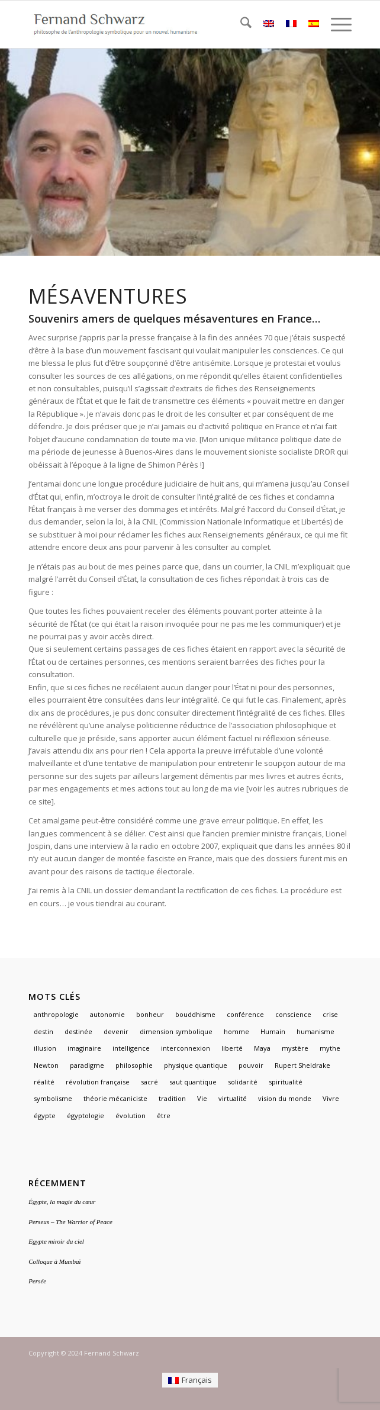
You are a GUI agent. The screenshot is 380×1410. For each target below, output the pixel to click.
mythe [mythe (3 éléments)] (330, 1048)
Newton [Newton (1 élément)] (46, 1065)
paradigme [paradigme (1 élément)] (87, 1065)
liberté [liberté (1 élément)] (232, 1048)
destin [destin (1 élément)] (43, 1031)
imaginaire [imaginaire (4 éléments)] (84, 1048)
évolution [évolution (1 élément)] (130, 1115)
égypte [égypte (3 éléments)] (45, 1115)
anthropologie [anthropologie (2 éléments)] (56, 1014)
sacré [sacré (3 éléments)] (149, 1081)
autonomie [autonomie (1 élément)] (107, 1014)
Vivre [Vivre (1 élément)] (331, 1098)
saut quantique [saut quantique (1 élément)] (193, 1081)
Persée (37, 1281)
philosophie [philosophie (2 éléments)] (134, 1065)
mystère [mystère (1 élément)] (295, 1048)
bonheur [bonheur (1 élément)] (150, 1014)
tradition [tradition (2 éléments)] (172, 1098)
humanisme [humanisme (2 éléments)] (315, 1031)
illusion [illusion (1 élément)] (45, 1048)
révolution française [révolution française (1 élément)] (98, 1081)
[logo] (157, 24)
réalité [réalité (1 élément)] (44, 1081)
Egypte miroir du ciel (56, 1241)
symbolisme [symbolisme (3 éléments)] (53, 1098)
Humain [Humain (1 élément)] (272, 1031)
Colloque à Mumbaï (54, 1261)
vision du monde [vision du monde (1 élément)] (284, 1098)
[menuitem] (240, 24)
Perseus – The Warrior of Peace (70, 1221)
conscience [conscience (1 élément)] (293, 1014)
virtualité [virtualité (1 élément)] (232, 1098)
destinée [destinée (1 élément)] (78, 1031)
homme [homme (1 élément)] (236, 1031)
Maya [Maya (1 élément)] (262, 1048)
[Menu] (335, 24)
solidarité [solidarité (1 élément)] (242, 1081)
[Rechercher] (240, 24)
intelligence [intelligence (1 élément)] (131, 1048)
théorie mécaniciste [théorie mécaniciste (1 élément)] (115, 1098)
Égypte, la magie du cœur (61, 1201)
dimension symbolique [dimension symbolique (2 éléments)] (176, 1031)
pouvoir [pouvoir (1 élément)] (251, 1065)
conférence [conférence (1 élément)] (245, 1014)
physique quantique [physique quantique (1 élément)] (195, 1065)
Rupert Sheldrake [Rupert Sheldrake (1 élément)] (302, 1065)
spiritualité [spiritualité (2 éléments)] (285, 1081)
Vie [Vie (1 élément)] (202, 1098)
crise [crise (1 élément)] (330, 1014)
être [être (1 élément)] (163, 1115)
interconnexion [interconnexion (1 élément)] (185, 1048)
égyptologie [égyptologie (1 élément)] (85, 1115)
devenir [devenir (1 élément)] (116, 1031)
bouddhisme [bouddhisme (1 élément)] (195, 1014)
